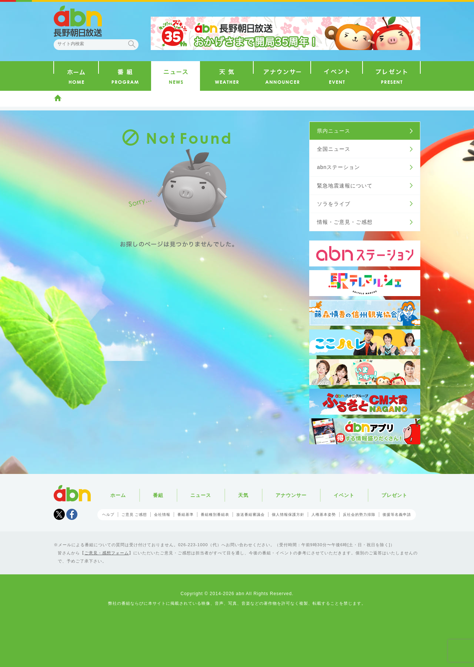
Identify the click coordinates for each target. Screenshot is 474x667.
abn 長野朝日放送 (78, 21)
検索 (132, 44)
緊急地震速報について (345, 186)
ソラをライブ (333, 204)
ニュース (200, 495)
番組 (158, 495)
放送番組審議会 (250, 514)
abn (72, 493)
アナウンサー (291, 495)
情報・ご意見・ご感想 (345, 222)
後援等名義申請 (397, 514)
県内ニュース (333, 131)
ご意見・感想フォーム (106, 553)
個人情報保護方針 (288, 514)
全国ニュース (333, 149)
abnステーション (338, 167)
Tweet (59, 514)
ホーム (58, 97)
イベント (344, 495)
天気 (243, 495)
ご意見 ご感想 (134, 514)
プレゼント (394, 495)
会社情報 (162, 514)
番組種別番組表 (215, 514)
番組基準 (185, 514)
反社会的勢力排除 (359, 514)
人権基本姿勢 (323, 514)
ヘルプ (108, 514)
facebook (71, 514)
